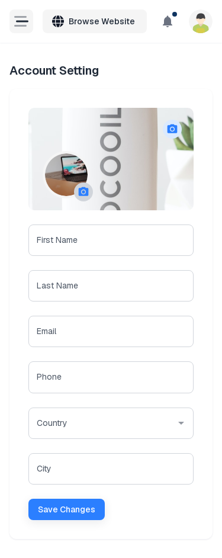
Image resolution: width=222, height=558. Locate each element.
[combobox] (94, 423)
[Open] (181, 423)
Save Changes (66, 509)
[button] (83, 191)
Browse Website (93, 21)
